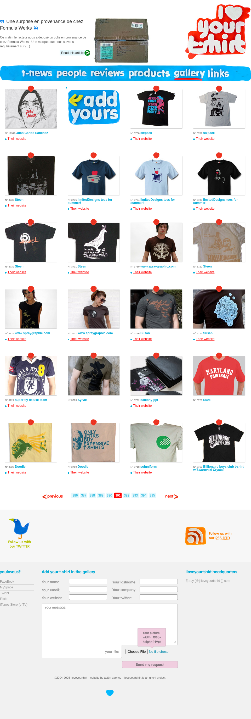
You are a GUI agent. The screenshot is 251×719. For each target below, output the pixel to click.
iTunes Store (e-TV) (13, 604)
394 (143, 495)
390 (109, 495)
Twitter (4, 593)
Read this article (72, 53)
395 (152, 495)
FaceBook (7, 581)
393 (135, 495)
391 (118, 495)
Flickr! (4, 599)
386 (75, 495)
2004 (59, 677)
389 (101, 495)
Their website (17, 138)
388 (92, 495)
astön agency (112, 677)
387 (83, 495)
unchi (152, 677)
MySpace (6, 587)
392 (126, 495)
